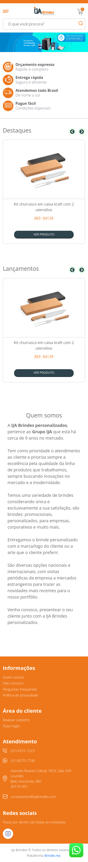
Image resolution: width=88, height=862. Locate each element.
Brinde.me (53, 855)
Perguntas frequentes (20, 689)
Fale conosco (13, 683)
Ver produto (44, 234)
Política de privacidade (20, 695)
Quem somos (13, 677)
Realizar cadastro (16, 719)
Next (81, 131)
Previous (72, 131)
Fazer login (11, 726)
